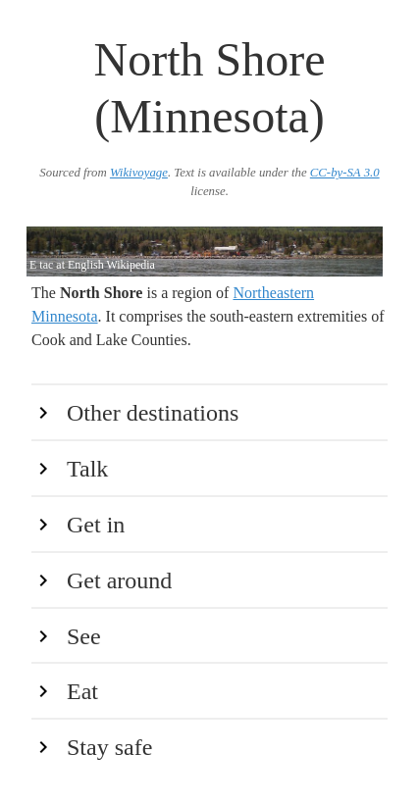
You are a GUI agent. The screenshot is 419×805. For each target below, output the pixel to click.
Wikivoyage (139, 172)
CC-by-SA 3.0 (345, 172)
